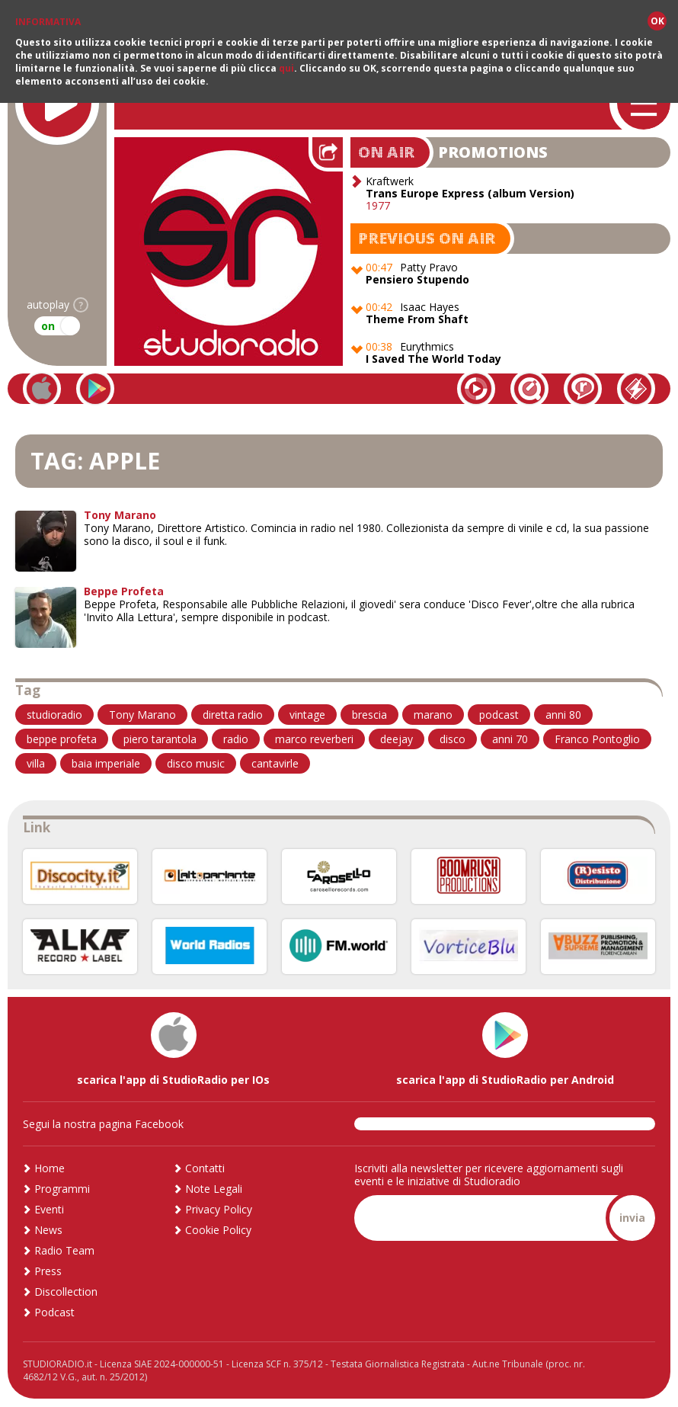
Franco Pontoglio (597, 739)
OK (657, 20)
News (48, 1230)
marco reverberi (314, 739)
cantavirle (275, 763)
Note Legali (213, 1188)
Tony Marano (142, 714)
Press (48, 1271)
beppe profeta (62, 739)
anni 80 (563, 714)
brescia (369, 714)
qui (286, 68)
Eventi (49, 1209)
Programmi (62, 1188)
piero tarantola (160, 739)
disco (452, 739)
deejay (396, 739)
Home (49, 1168)
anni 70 (510, 739)
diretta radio (233, 714)
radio (235, 739)
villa (36, 763)
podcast (499, 714)
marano (433, 714)
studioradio (54, 714)
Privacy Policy (218, 1209)
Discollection (66, 1291)
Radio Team (64, 1250)
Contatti (205, 1168)
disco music (196, 763)
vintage (307, 714)
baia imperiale (106, 763)
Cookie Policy (218, 1230)
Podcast (54, 1312)
